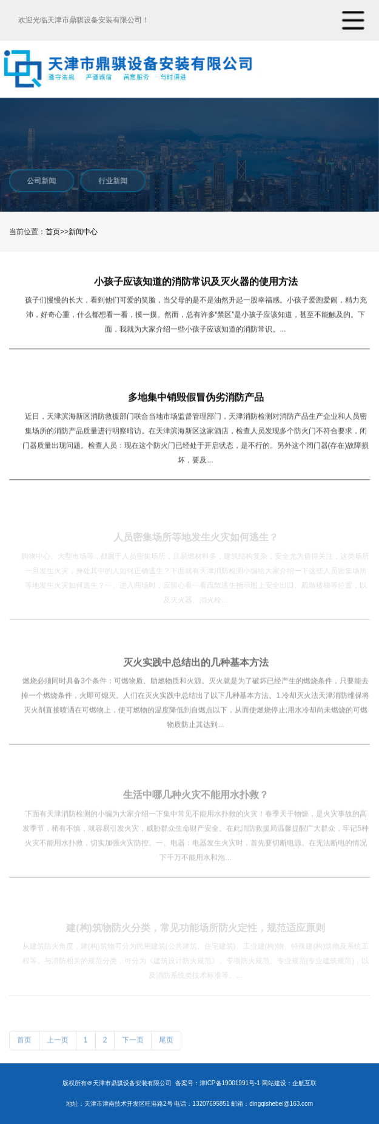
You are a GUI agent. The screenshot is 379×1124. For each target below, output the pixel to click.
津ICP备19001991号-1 (230, 1083)
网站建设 (274, 1083)
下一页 (133, 1042)
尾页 (166, 1042)
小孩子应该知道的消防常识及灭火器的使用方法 (196, 282)
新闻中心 (83, 231)
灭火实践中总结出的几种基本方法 (196, 665)
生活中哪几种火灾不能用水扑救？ (196, 798)
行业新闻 (112, 181)
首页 (52, 231)
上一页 (58, 1042)
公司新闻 (40, 181)
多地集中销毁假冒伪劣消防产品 (196, 398)
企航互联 (304, 1083)
